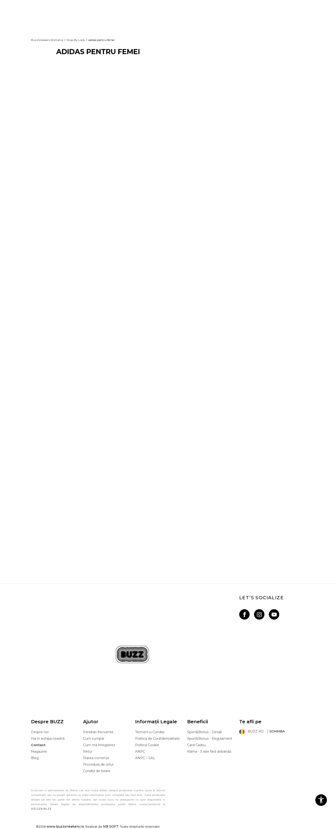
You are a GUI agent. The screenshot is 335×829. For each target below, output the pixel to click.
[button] (321, 800)
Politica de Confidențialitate (157, 738)
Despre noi (40, 732)
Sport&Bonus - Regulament (209, 738)
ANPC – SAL (145, 758)
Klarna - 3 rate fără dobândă (209, 751)
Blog (35, 758)
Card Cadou (196, 745)
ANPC (140, 751)
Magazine (39, 751)
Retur (87, 751)
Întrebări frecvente (98, 732)
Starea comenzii (96, 758)
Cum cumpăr (93, 738)
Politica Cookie (147, 745)
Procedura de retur (98, 764)
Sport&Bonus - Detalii (204, 732)
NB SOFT (110, 826)
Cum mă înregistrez (99, 745)
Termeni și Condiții (149, 732)
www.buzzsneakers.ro (65, 826)
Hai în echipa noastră (48, 738)
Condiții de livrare (96, 771)
